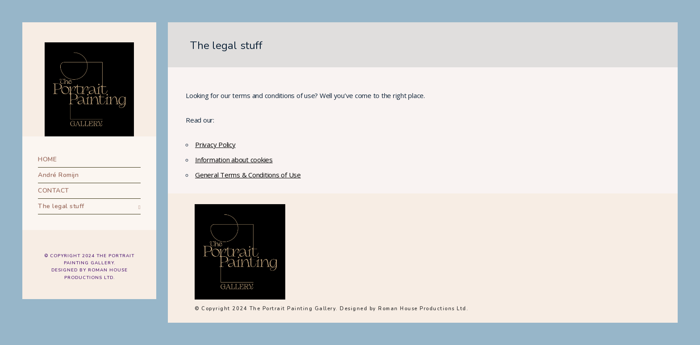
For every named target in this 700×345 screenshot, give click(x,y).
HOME (47, 159)
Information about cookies (234, 159)
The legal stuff (61, 206)
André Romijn (58, 175)
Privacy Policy (215, 144)
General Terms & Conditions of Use (248, 174)
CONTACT (53, 190)
